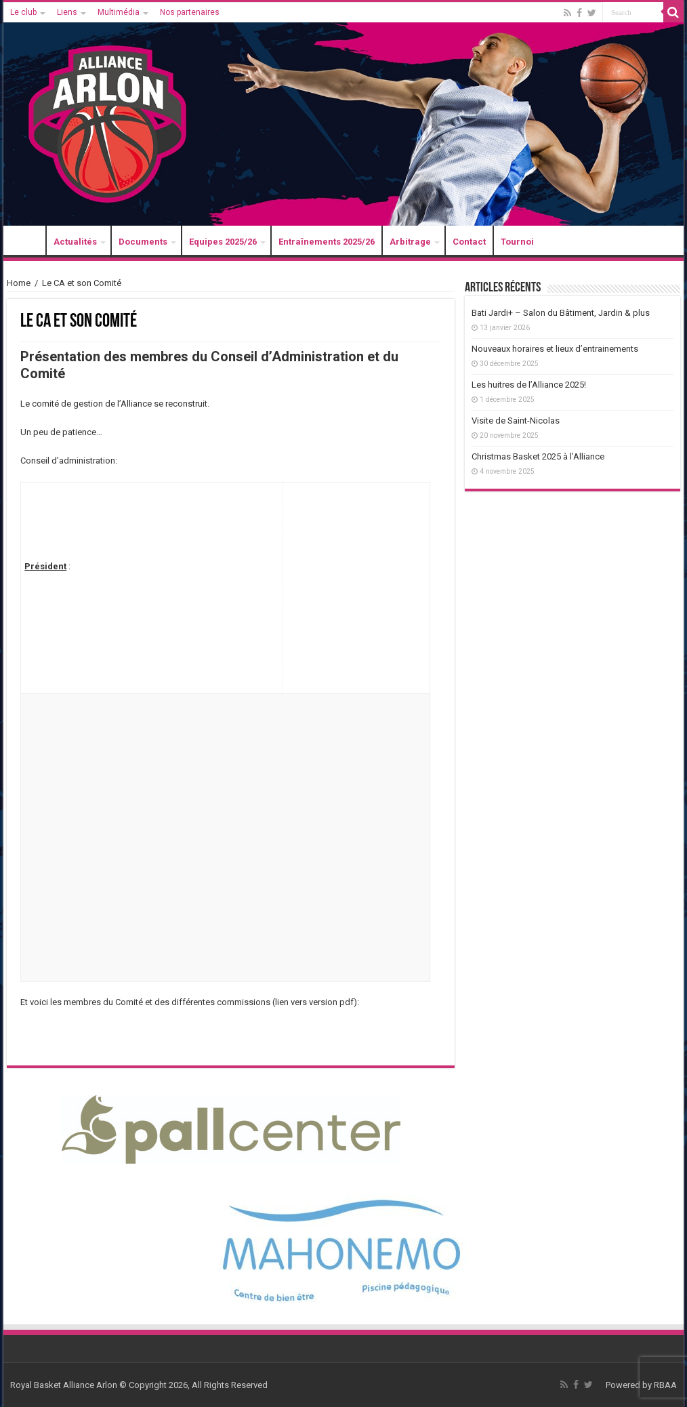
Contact (469, 242)
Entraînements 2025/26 (326, 242)
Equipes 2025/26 (223, 242)
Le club (23, 12)
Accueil (27, 242)
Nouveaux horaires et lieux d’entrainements (555, 349)
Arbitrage (410, 242)
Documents (143, 242)
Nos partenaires (190, 12)
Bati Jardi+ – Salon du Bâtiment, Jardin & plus (561, 313)
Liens (67, 12)
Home (18, 283)
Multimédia (119, 12)
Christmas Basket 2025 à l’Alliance (538, 456)
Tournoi (517, 242)
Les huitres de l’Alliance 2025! (529, 385)
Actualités (75, 242)
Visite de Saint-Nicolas (516, 420)
